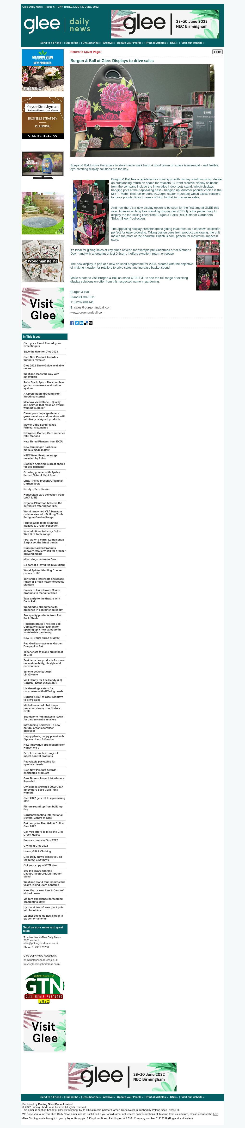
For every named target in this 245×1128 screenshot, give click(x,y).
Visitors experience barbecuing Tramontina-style (43, 900)
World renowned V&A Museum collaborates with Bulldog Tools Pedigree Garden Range (43, 514)
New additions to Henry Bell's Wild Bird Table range (42, 533)
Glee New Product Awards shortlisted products (40, 771)
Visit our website (191, 42)
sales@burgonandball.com (92, 307)
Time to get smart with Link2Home (38, 673)
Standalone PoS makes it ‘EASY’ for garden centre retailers (44, 718)
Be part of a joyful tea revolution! (44, 564)
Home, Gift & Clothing (37, 851)
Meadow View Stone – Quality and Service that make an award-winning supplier (44, 405)
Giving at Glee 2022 (36, 845)
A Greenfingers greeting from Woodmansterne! (42, 395)
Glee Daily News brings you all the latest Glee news (43, 858)
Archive (108, 42)
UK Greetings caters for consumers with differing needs (43, 690)
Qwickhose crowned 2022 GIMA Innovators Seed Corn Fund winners (43, 789)
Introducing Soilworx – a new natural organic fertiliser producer (42, 728)
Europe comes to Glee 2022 (41, 840)
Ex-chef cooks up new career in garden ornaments (43, 917)
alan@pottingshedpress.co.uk (41, 943)
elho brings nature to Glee (40, 559)
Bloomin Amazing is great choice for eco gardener (44, 465)
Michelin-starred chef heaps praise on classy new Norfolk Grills (42, 708)
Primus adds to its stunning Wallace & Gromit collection (41, 524)
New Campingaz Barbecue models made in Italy (40, 448)
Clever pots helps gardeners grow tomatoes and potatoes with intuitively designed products (45, 416)
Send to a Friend (50, 42)
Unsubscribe (91, 42)
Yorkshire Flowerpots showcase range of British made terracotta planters (44, 581)
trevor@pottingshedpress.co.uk (42, 964)
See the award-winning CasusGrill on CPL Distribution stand (43, 873)
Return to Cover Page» (85, 52)
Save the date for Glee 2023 (41, 351)
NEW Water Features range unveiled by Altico (40, 457)
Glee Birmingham (68, 1110)
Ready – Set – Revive (37, 489)
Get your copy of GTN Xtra (40, 865)
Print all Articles (156, 42)
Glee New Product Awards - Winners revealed (41, 358)
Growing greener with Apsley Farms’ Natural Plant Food (42, 474)
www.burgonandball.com (87, 312)
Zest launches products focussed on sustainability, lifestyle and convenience (45, 663)
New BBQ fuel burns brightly (42, 637)
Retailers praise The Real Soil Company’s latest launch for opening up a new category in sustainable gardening (42, 628)
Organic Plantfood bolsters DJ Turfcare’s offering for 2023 (42, 504)
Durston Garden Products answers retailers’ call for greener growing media (45, 551)
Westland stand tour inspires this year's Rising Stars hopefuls (44, 883)
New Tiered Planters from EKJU (43, 441)
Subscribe (72, 42)
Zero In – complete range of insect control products (41, 754)
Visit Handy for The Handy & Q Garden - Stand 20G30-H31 (43, 681)
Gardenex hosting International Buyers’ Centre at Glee (43, 816)
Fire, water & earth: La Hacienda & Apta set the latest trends (44, 541)
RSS (173, 42)
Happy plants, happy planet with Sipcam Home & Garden (44, 738)
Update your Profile (129, 42)
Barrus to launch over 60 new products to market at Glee (42, 591)
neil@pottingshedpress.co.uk (40, 959)
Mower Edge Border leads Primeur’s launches (40, 426)
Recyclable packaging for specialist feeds (39, 763)
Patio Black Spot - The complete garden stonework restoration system (44, 385)
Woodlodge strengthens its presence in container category (43, 608)
